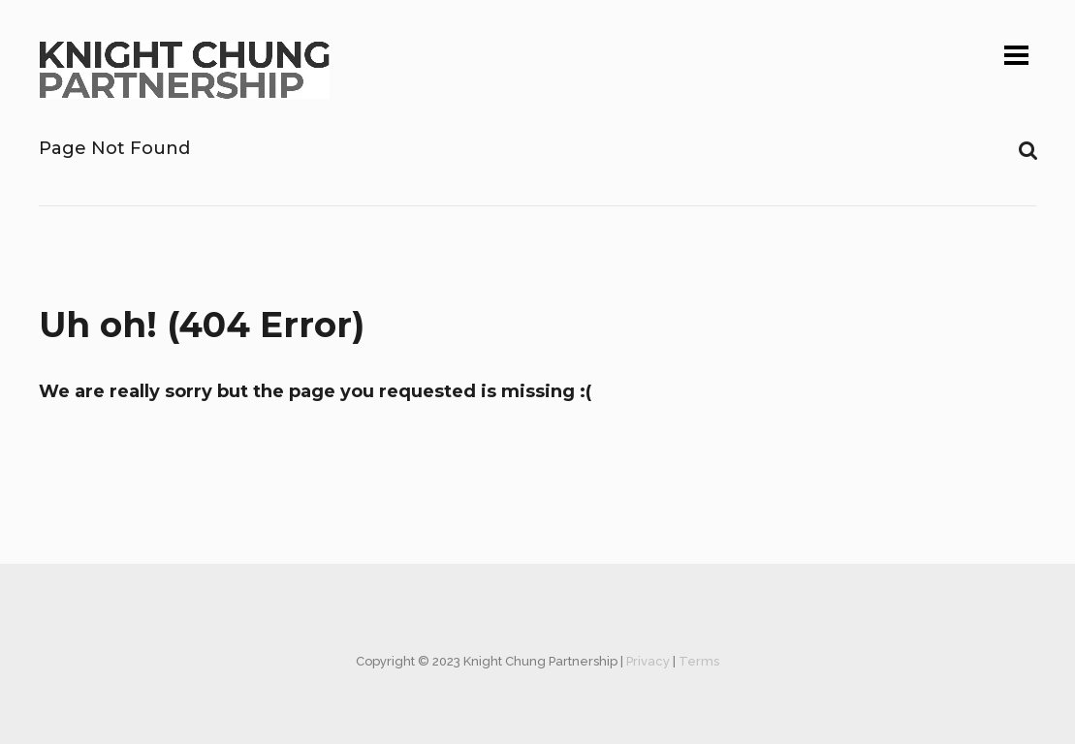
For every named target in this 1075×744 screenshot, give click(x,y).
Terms (699, 661)
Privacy (648, 661)
